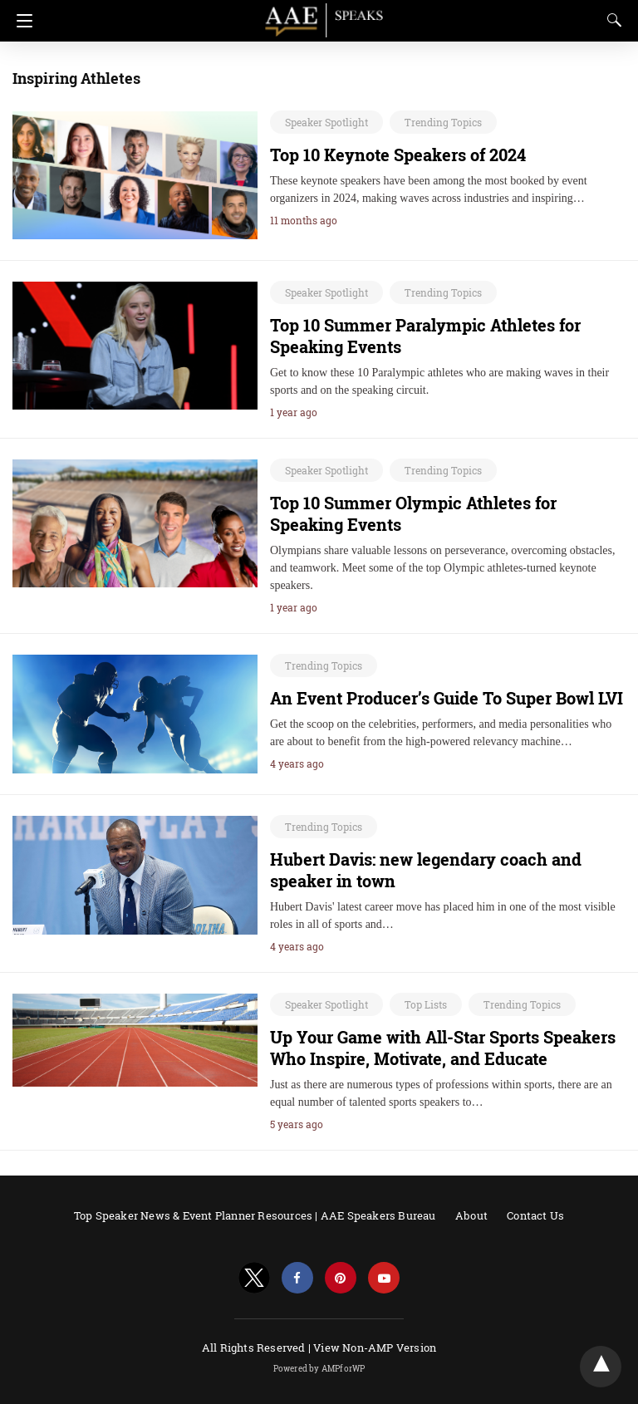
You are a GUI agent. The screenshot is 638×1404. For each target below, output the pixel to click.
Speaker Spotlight (326, 122)
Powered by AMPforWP (319, 1368)
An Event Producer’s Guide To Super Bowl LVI (446, 698)
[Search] (611, 20)
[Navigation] (20, 21)
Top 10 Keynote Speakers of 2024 (398, 154)
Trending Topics (443, 122)
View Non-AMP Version (374, 1347)
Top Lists (426, 1004)
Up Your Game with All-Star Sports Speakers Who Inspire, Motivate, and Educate (443, 1047)
